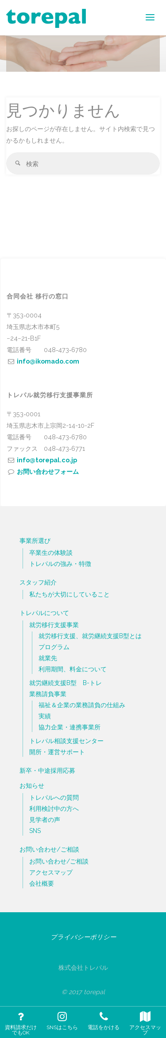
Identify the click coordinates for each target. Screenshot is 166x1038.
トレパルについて (44, 612)
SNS (35, 830)
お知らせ (31, 785)
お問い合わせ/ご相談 (49, 849)
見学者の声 (44, 819)
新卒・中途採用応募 (47, 770)
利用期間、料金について (73, 669)
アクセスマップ (51, 872)
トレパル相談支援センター (66, 740)
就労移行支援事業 (54, 624)
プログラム (54, 647)
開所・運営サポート (57, 751)
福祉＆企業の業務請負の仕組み (82, 705)
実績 (45, 716)
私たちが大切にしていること (69, 594)
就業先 (48, 658)
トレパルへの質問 (54, 797)
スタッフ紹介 (38, 582)
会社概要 (41, 883)
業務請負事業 (47, 693)
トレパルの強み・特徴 (60, 563)
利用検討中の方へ (54, 808)
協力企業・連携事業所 (69, 727)
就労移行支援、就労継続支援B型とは (90, 635)
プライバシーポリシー (83, 937)
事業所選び (34, 540)
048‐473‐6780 (65, 349)
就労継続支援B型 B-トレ (65, 682)
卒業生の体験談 (51, 552)
